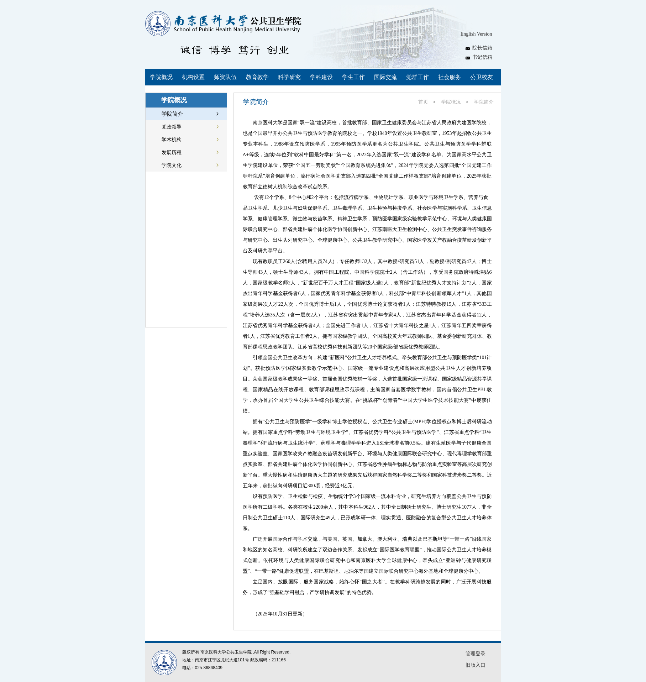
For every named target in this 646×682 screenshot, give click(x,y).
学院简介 (484, 102)
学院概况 (451, 102)
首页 (423, 102)
